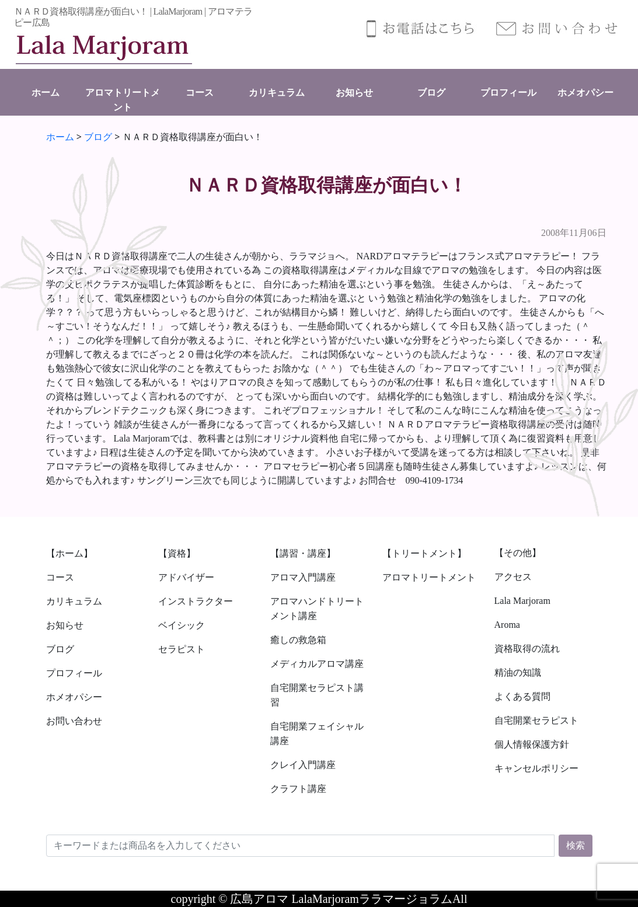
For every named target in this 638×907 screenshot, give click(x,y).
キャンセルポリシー (536, 768)
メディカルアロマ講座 (317, 664)
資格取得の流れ (527, 649)
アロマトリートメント (429, 577)
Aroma (507, 625)
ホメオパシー (585, 93)
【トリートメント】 (424, 553)
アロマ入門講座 (303, 577)
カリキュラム (277, 93)
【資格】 (177, 553)
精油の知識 (517, 672)
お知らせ (354, 93)
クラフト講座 (298, 789)
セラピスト (181, 649)
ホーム (46, 93)
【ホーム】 (69, 553)
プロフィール (508, 93)
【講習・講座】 (303, 553)
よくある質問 (522, 696)
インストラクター (195, 601)
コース (200, 93)
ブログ (431, 93)
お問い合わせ (74, 721)
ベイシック (181, 625)
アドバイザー (186, 577)
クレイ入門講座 (303, 765)
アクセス (513, 577)
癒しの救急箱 (298, 640)
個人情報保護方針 (531, 744)
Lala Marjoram (522, 601)
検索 (575, 845)
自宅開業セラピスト (536, 720)
